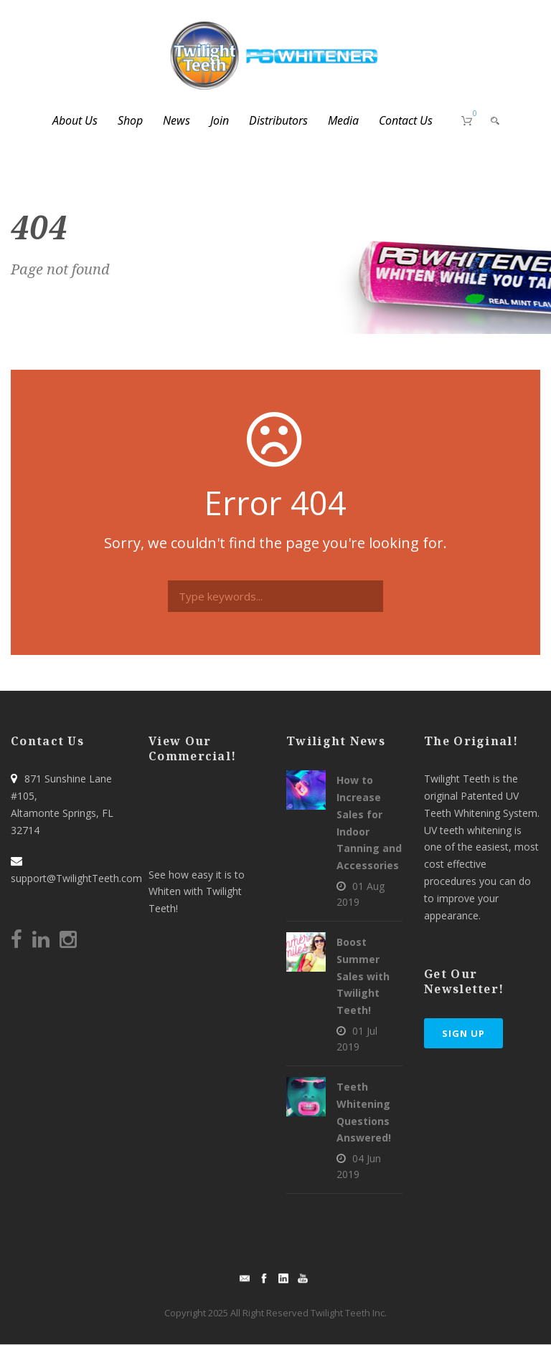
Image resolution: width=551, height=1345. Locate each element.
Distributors (278, 120)
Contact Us (406, 120)
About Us (75, 120)
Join (219, 120)
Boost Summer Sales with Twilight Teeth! (363, 976)
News (176, 120)
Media (343, 120)
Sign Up (463, 1033)
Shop (130, 120)
